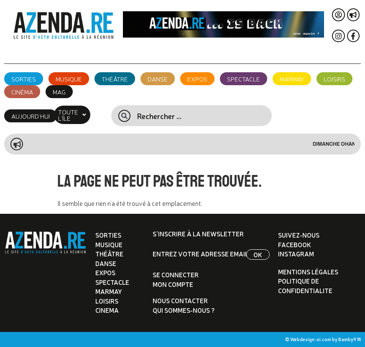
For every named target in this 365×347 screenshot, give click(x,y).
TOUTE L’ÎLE (79, 114)
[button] (79, 115)
